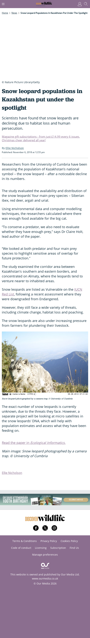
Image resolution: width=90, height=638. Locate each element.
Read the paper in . (34, 442)
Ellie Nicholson (12, 473)
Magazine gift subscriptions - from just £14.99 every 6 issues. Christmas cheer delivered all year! (41, 138)
